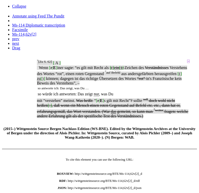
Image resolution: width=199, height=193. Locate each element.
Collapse (19, 6)
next (15, 43)
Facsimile (20, 30)
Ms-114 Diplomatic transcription (38, 25)
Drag (16, 48)
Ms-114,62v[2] (24, 34)
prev (15, 39)
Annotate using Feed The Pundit (38, 16)
